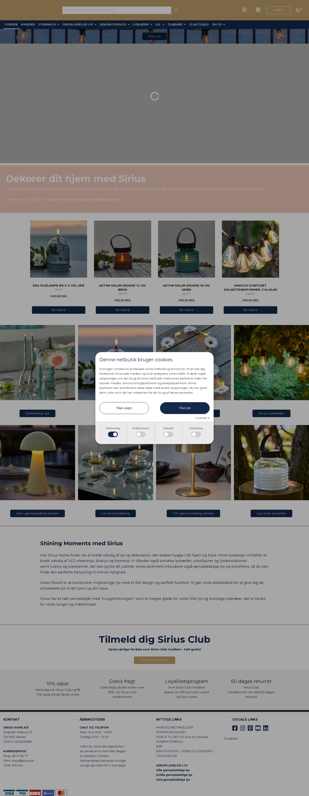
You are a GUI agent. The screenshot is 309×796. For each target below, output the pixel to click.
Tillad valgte (124, 408)
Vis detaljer (201, 418)
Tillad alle (185, 408)
